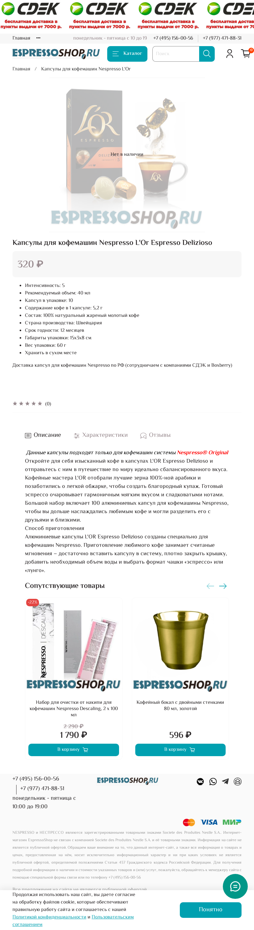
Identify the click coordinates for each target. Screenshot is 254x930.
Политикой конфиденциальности (49, 917)
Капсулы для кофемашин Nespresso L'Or (86, 69)
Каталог (127, 54)
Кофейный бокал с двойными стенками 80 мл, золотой (180, 706)
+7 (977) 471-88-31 (222, 38)
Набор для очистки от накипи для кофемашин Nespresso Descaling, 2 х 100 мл (74, 709)
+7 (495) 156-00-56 (173, 38)
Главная (21, 38)
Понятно (211, 910)
